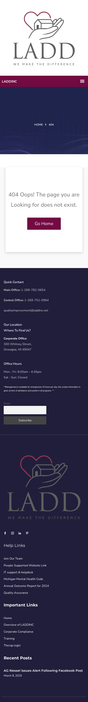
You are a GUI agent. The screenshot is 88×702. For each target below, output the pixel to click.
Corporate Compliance (18, 632)
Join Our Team (13, 559)
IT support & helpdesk (18, 572)
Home (38, 124)
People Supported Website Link (25, 565)
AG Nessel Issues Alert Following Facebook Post (43, 670)
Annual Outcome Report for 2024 (26, 586)
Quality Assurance (16, 593)
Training (9, 639)
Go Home (44, 224)
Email (7, 403)
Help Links (14, 545)
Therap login (12, 645)
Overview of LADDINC (19, 625)
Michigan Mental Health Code (23, 579)
